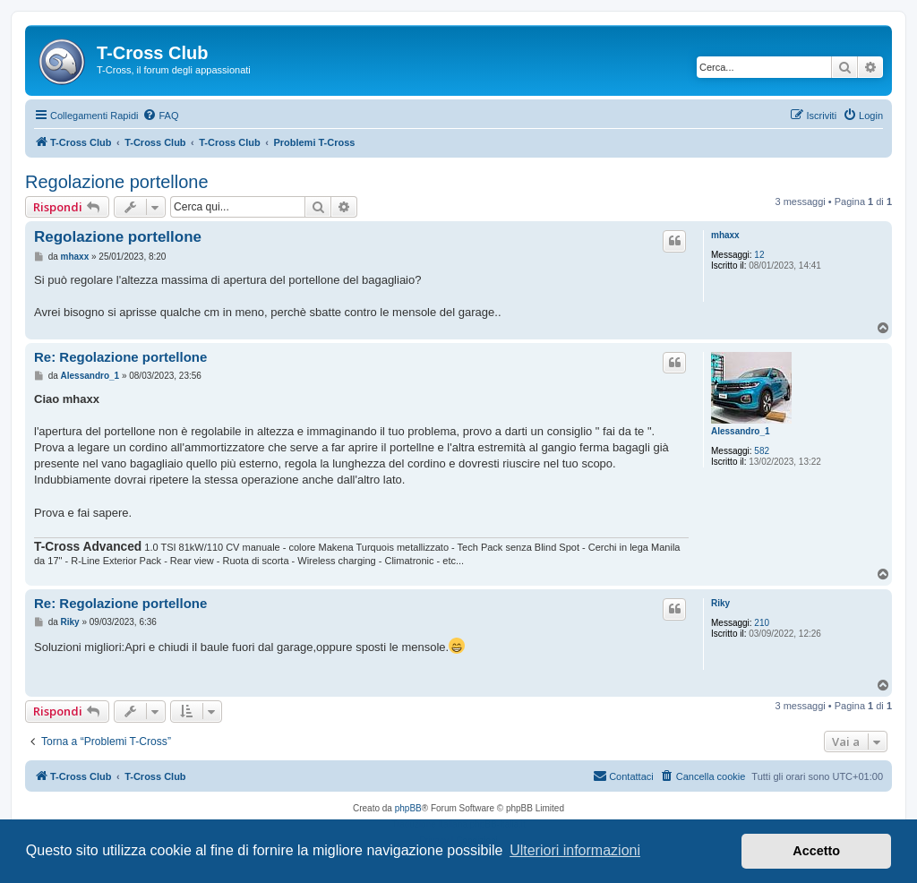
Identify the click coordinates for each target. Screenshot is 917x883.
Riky (720, 603)
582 (761, 451)
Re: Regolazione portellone (120, 356)
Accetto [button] (816, 851)
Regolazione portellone (117, 182)
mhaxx (725, 235)
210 (761, 623)
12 (759, 255)
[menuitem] (160, 115)
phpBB (408, 808)
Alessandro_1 (740, 431)
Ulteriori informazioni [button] (575, 850)
